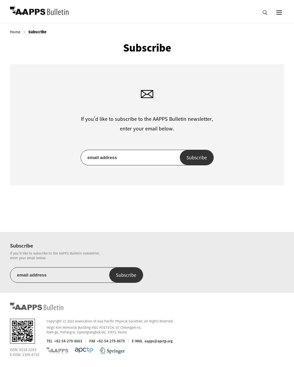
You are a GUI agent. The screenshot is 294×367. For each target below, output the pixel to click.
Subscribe (196, 157)
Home (15, 31)
